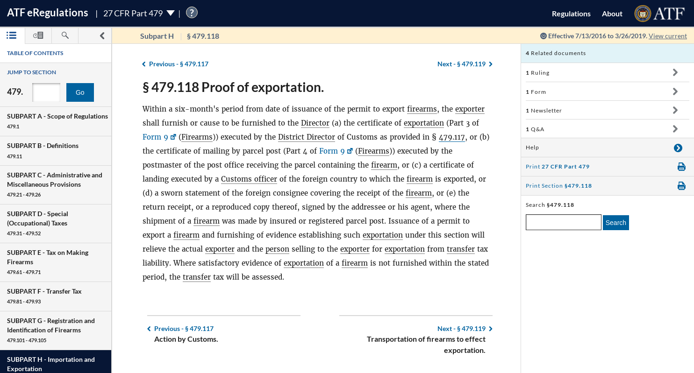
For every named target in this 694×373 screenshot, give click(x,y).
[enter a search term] (563, 222)
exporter (470, 109)
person (277, 249)
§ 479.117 (178, 64)
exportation (424, 123)
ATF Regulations (47, 12)
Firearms (197, 137)
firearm (384, 165)
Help (532, 147)
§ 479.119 (461, 64)
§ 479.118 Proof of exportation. (233, 87)
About (612, 13)
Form (536, 91)
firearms (422, 109)
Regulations (571, 13)
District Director (306, 137)
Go (80, 92)
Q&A (535, 129)
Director (315, 123)
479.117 (452, 137)
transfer (461, 249)
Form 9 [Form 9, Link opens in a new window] (155, 137)
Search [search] (616, 222)
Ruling (538, 72)
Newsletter (544, 110)
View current (668, 36)
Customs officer (249, 179)
